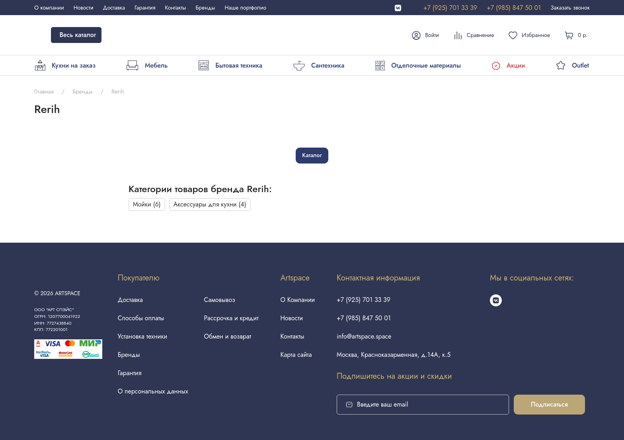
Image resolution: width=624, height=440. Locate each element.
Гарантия (145, 8)
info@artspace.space (364, 336)
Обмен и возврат (228, 336)
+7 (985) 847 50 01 (514, 7)
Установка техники (142, 336)
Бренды (205, 8)
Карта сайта (296, 354)
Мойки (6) (147, 204)
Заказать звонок (570, 8)
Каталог (312, 155)
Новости (84, 8)
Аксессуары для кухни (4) (210, 204)
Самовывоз (219, 299)
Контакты (175, 8)
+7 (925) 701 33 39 (450, 7)
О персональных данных (152, 391)
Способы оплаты (140, 318)
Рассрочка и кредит (231, 318)
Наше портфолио (245, 8)
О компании (49, 8)
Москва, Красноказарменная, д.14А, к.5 (394, 354)
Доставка (114, 8)
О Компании (297, 299)
